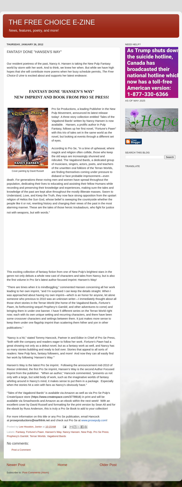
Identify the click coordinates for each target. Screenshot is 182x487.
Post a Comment (21, 449)
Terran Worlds (38, 436)
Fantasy (20, 432)
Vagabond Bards (56, 436)
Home (62, 465)
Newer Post (16, 465)
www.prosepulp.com (94, 420)
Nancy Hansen (71, 432)
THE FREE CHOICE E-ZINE (52, 22)
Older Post (108, 465)
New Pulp (86, 432)
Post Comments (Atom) (35, 472)
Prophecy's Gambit (17, 436)
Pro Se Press (101, 432)
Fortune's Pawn (35, 432)
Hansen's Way (53, 432)
